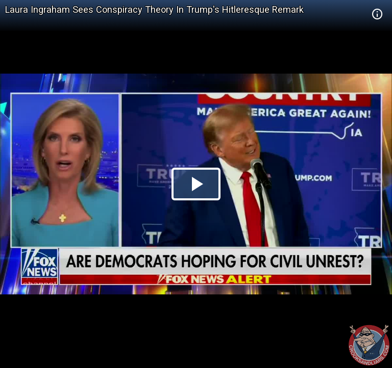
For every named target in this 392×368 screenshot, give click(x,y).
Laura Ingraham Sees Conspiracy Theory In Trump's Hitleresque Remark (154, 9)
